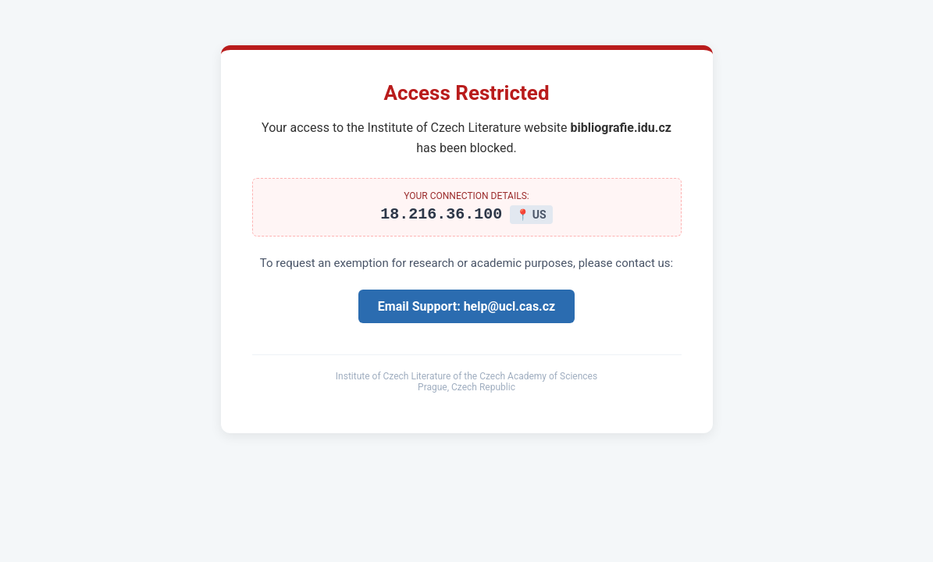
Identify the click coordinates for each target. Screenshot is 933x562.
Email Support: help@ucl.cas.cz (466, 308)
